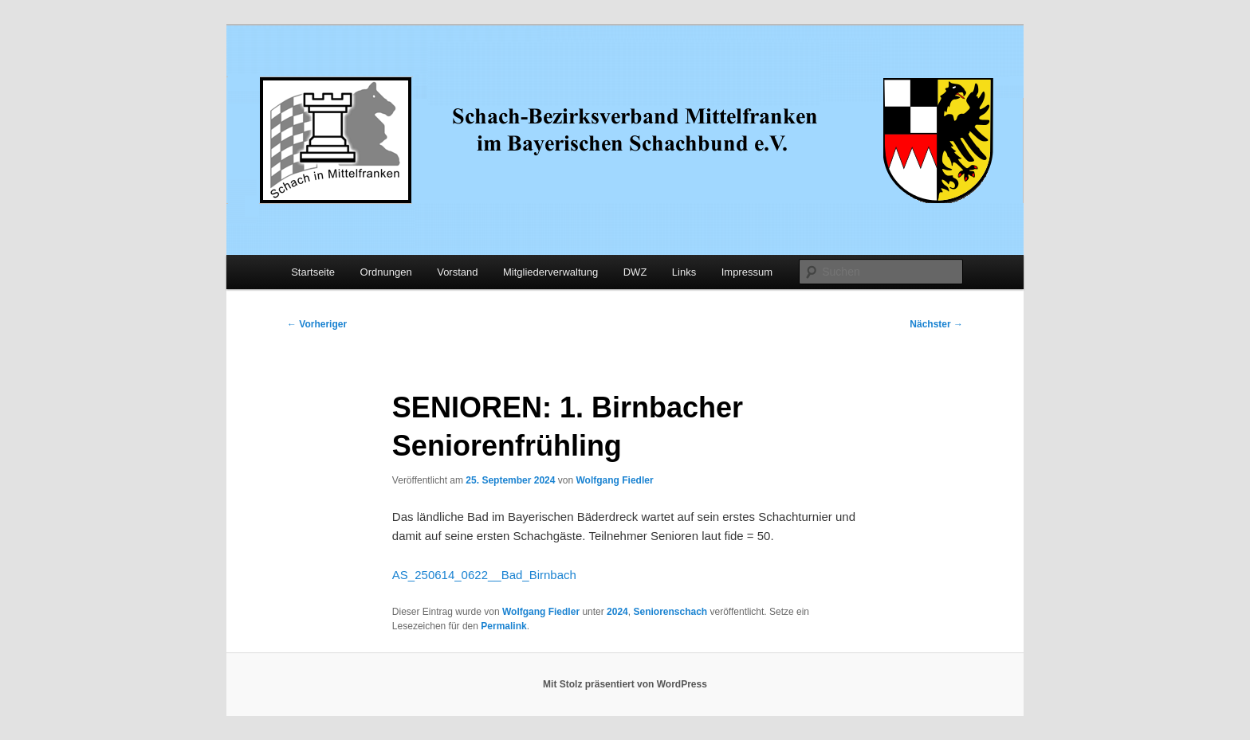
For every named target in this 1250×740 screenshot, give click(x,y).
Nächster (936, 324)
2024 (617, 611)
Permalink (503, 626)
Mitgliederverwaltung (550, 272)
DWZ (635, 272)
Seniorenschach (670, 611)
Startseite (313, 272)
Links (684, 272)
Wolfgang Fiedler (614, 480)
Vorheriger (317, 324)
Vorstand (457, 272)
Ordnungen (386, 272)
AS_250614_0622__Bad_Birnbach (484, 574)
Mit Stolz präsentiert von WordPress (625, 684)
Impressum (746, 272)
